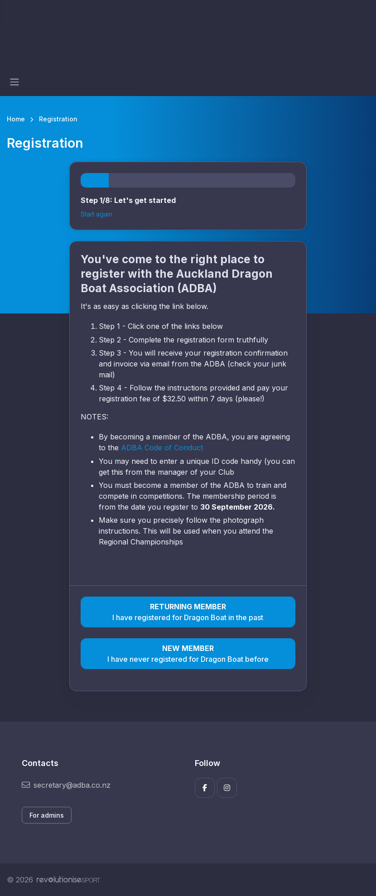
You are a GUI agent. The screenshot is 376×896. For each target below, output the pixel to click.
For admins (46, 815)
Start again (96, 214)
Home (16, 119)
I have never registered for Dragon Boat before (187, 653)
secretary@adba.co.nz (66, 785)
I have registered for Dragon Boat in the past (187, 611)
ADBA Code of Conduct (163, 447)
